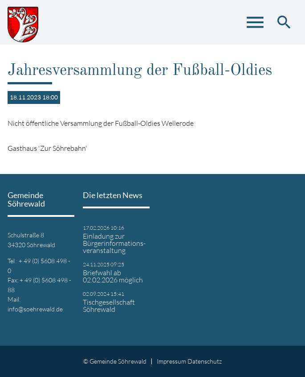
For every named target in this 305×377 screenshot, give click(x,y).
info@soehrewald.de (35, 309)
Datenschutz (204, 361)
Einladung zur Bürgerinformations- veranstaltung (114, 243)
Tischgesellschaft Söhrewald (109, 305)
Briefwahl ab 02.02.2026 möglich (113, 276)
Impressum (171, 361)
